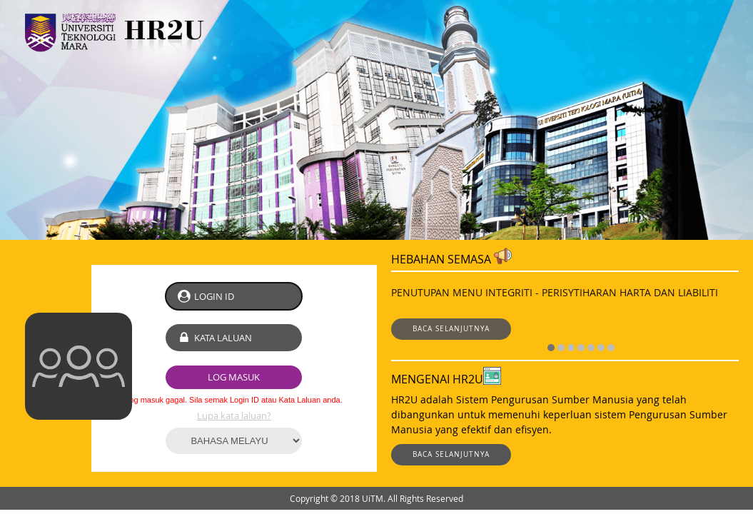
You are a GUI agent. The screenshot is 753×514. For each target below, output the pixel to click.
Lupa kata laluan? (234, 415)
